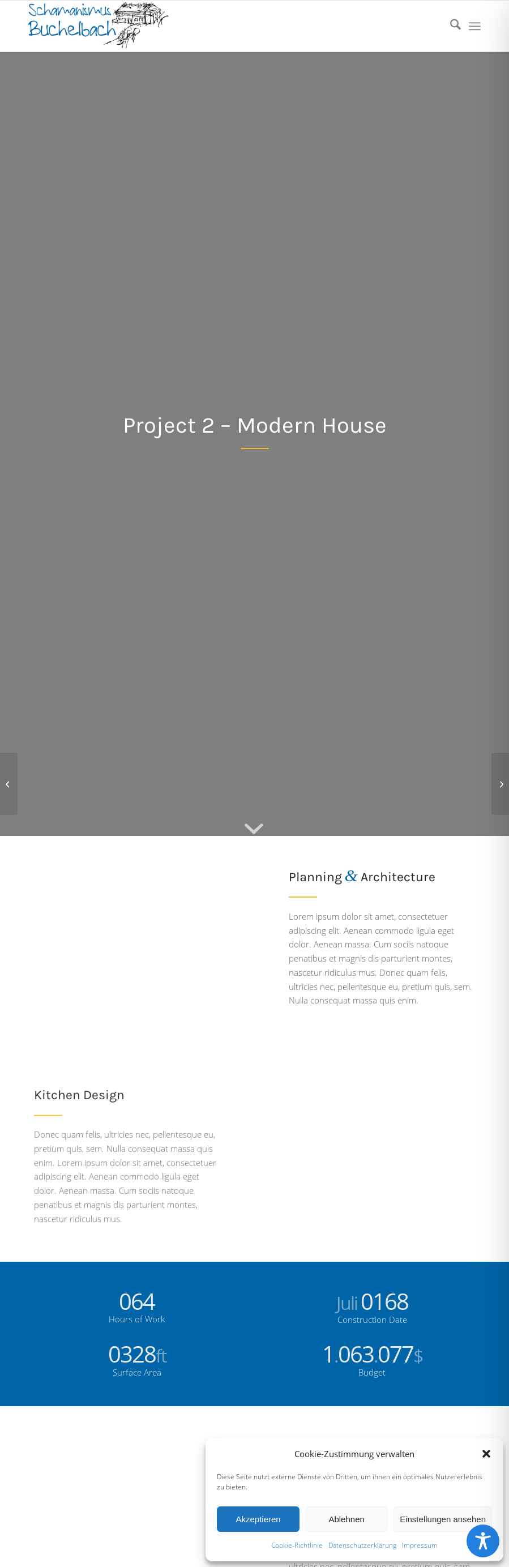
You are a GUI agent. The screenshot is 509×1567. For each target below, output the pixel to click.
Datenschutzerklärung (362, 1545)
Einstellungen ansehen (443, 1519)
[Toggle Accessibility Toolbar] (483, 1541)
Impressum (420, 1545)
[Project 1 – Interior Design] (9, 784)
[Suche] (450, 26)
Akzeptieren (258, 1519)
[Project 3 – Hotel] (500, 784)
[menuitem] (450, 26)
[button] (486, 1453)
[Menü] (475, 26)
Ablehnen (346, 1519)
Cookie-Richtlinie (297, 1545)
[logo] (98, 26)
